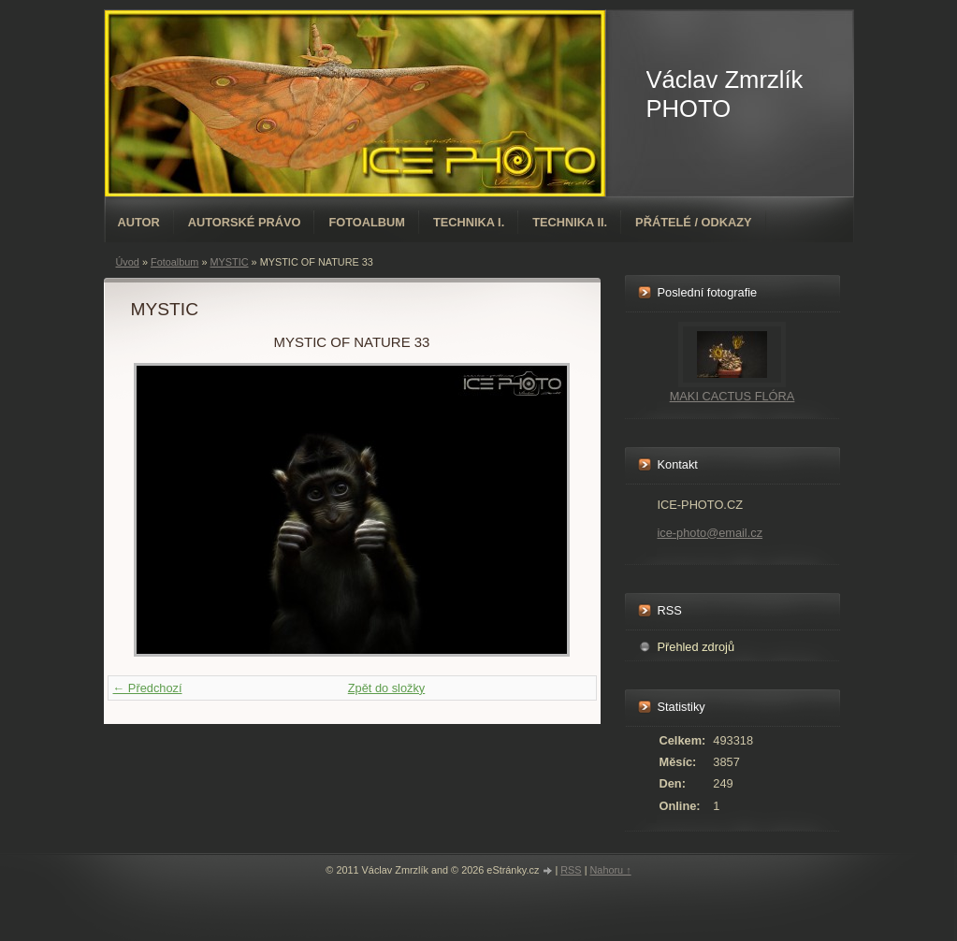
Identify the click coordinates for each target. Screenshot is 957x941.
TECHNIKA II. (569, 222)
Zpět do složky (387, 688)
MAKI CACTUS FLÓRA (732, 396)
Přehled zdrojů (696, 647)
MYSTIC (229, 262)
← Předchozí (147, 688)
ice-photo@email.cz (710, 533)
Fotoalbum (366, 222)
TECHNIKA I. (468, 222)
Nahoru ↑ (610, 870)
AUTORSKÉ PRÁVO (244, 222)
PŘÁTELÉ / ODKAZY (693, 222)
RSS (570, 870)
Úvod (127, 262)
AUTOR (139, 222)
